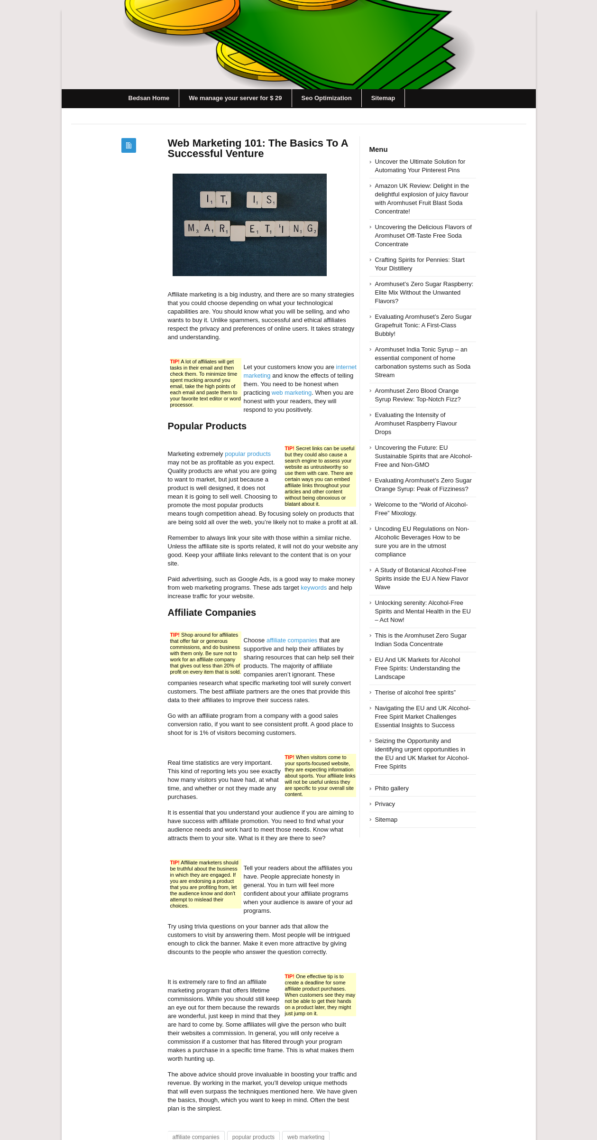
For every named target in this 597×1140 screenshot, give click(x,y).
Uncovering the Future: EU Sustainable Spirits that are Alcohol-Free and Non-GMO (423, 456)
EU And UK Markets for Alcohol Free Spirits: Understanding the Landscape (417, 668)
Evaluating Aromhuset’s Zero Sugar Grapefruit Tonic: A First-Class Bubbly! (423, 325)
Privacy (385, 803)
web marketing (292, 392)
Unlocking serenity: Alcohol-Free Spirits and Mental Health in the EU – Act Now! (423, 611)
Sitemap (383, 98)
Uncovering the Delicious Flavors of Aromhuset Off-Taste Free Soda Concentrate (423, 235)
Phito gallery (392, 788)
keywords (314, 587)
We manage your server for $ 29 (235, 98)
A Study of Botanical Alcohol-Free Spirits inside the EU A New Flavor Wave (421, 578)
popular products (248, 453)
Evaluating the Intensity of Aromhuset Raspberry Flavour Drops (416, 423)
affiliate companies (291, 640)
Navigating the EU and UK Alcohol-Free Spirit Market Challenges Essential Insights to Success (423, 716)
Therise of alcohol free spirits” (415, 692)
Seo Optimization (327, 98)
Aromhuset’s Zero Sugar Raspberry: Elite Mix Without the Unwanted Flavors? (424, 292)
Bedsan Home (149, 98)
